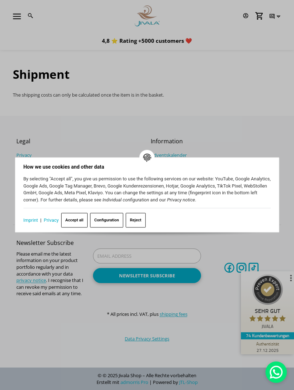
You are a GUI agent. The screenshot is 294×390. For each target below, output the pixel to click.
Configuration (107, 219)
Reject (136, 219)
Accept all (75, 219)
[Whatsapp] (276, 372)
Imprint (31, 219)
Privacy (52, 219)
